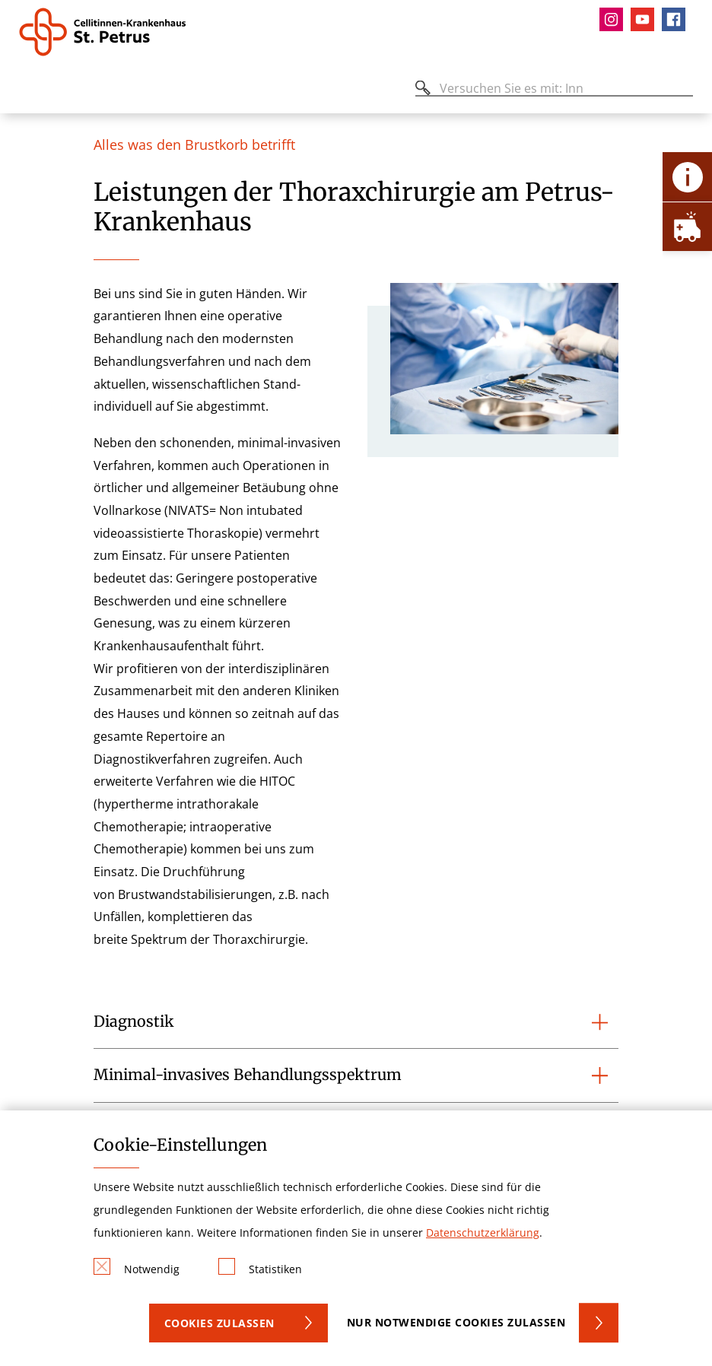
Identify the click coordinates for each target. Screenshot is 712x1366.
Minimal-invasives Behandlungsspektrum (248, 1075)
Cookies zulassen (219, 1323)
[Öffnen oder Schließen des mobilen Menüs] (27, 91)
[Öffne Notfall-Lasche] (687, 226)
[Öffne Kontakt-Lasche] (687, 177)
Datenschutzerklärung (482, 1232)
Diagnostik (134, 1021)
